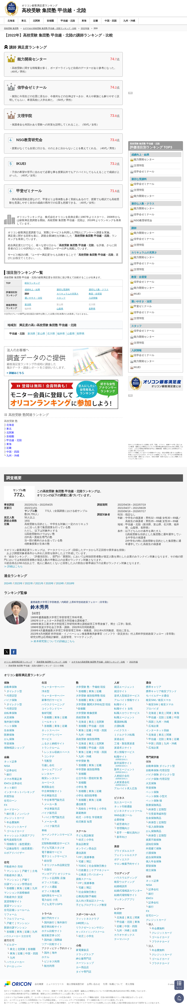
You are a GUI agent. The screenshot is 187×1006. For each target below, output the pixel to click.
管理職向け (123, 828)
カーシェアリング (52, 769)
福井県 (61, 333)
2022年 (29, 583)
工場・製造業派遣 (124, 743)
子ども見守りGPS (52, 904)
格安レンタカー (51, 778)
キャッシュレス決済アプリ (19, 835)
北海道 (10, 424)
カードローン (11, 809)
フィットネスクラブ (87, 918)
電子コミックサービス (54, 856)
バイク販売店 (49, 812)
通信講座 (81, 852)
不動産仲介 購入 (13, 875)
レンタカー (48, 773)
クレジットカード (14, 817)
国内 (46, 952)
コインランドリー (52, 708)
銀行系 (10, 813)
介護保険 (151, 852)
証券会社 (12, 770)
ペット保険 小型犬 (156, 796)
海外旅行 (62, 922)
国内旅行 (49, 922)
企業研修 (119, 819)
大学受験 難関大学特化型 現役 (93, 704)
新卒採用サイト (123, 764)
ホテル (45, 957)
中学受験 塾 (82, 760)
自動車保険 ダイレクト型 (160, 765)
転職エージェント (124, 717)
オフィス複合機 (51, 891)
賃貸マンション (13, 905)
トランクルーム (51, 747)
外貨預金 (9, 796)
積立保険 (151, 870)
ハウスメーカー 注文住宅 (17, 936)
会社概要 (39, 984)
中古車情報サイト (52, 791)
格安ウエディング (124, 881)
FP (80, 857)
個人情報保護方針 (75, 984)
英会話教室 (82, 844)
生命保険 (9, 730)
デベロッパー (14, 966)
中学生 (92, 808)
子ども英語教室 (85, 835)
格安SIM (153, 704)
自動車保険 (10, 686)
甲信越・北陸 (14, 440)
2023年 (18, 583)
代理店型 (12, 695)
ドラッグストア (85, 954)
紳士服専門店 (83, 958)
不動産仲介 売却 (13, 866)
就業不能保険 (153, 839)
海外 (54, 952)
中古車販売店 (49, 795)
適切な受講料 (63, 289)
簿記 (88, 861)
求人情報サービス (124, 752)
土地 (34, 870)
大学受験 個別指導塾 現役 (91, 695)
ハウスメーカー (15, 962)
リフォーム (10, 914)
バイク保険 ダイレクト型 (160, 774)
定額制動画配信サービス (56, 843)
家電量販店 (82, 949)
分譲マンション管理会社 (18, 884)
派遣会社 (119, 739)
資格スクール (83, 878)
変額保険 (151, 865)
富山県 (41, 333)
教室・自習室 (95, 293)
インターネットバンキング (19, 792)
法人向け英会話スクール (90, 900)
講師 (133, 228)
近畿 (9, 447)
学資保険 (9, 743)
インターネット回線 (157, 730)
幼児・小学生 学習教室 (89, 817)
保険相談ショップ (14, 747)
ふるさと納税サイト (53, 743)
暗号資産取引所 (13, 839)
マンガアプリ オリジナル (56, 873)
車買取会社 (48, 786)
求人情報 (129, 984)
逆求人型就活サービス (127, 695)
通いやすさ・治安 (33, 298)
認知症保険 (152, 844)
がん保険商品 (153, 831)
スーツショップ (85, 962)
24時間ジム (82, 923)
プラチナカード (161, 941)
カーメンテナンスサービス (57, 834)
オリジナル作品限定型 (57, 865)
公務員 (82, 874)
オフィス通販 (49, 886)
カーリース (48, 782)
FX (5, 805)
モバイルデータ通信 (157, 695)
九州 (34, 888)
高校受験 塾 (82, 717)
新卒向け (122, 836)
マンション (13, 870)
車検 (44, 830)
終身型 (152, 809)
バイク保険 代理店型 (158, 778)
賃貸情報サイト (13, 901)
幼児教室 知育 (84, 821)
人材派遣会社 (121, 783)
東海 (9, 444)
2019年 (60, 583)
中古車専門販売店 (54, 799)
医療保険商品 (153, 805)
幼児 (81, 839)
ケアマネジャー (100, 870)
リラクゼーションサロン (90, 927)
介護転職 (119, 725)
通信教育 (81, 804)
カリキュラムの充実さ (68, 293)
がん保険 (9, 739)
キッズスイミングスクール (90, 931)
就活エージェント (124, 686)
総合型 (48, 860)
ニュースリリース (55, 984)
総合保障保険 (153, 857)
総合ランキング (32, 283)
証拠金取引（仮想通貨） (21, 848)
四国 (151, 721)
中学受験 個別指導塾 (88, 769)
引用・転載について (113, 984)
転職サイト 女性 (123, 708)
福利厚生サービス (52, 895)
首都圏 (10, 436)
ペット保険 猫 (154, 800)
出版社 (48, 869)
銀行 (9, 774)
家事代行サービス (52, 700)
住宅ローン (10, 800)
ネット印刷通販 (123, 806)
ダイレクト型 (14, 691)
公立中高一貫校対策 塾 (89, 778)
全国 (134, 930)
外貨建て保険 (153, 848)
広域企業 (153, 725)
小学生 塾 (81, 786)
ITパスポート (96, 874)
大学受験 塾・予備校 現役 (91, 686)
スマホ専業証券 (13, 778)
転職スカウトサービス (127, 713)
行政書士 (84, 870)
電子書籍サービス (52, 852)
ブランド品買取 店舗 (53, 878)
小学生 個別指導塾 (86, 795)
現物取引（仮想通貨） (19, 844)
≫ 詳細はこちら (13, 566)
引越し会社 (48, 765)
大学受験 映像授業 (86, 713)
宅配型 (48, 760)
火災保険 (9, 717)
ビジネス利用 (52, 961)
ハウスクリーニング (53, 704)
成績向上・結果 (32, 289)
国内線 (48, 939)
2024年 (8, 583)
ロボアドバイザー (14, 852)
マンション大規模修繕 (17, 892)
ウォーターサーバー (53, 686)
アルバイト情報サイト (127, 700)
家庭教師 (81, 812)
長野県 (92, 308)
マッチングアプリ (124, 899)
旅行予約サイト (51, 918)
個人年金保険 (153, 861)
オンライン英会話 (86, 848)
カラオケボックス (124, 934)
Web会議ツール (123, 815)
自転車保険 (10, 713)
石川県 (51, 333)
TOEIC (82, 865)
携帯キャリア (153, 686)
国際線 (58, 939)
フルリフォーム (15, 918)
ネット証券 (10, 761)
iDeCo (149, 898)
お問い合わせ (93, 984)
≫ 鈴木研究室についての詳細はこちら (52, 641)
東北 (9, 428)
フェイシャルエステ (125, 855)
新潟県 (28, 304)
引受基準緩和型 (157, 813)
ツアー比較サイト (52, 944)
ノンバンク (23, 813)
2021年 (39, 583)
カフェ (45, 838)
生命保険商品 (153, 817)
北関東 (10, 432)
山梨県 (60, 308)
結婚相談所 (120, 886)
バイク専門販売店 (54, 817)
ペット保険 (10, 725)
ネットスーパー (51, 730)
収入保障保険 (156, 826)
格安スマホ (167, 704)
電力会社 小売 (50, 899)
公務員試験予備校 (86, 896)
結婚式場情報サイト (125, 895)
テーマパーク (121, 939)
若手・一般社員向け (128, 832)
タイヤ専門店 (83, 971)
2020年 (49, 583)
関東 (137, 917)
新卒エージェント (124, 770)
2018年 (70, 583)
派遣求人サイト (123, 747)
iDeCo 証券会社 (13, 783)
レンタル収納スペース (57, 752)
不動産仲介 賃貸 (13, 897)
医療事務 (89, 857)
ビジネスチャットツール (128, 810)
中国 (176, 717)
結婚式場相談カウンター (128, 890)
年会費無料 (13, 822)
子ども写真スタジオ (53, 847)
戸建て (26, 870)
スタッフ (61, 298)
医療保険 (9, 734)
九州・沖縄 (12, 455)
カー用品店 (82, 967)
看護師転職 (120, 721)
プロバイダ (152, 708)
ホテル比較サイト (52, 931)
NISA (7, 765)
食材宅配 (47, 713)
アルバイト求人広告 (125, 788)
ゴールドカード (15, 831)
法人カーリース (123, 802)
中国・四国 (12, 451)
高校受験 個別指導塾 (88, 739)
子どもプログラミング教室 (91, 904)
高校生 (82, 808)
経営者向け (123, 824)
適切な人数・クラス (98, 289)
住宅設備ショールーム (17, 910)
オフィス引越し (51, 882)
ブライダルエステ (124, 850)
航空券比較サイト (52, 926)
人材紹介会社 (121, 777)
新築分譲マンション (15, 927)
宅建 (81, 861)
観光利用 (49, 965)
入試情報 (93, 298)
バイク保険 (10, 700)
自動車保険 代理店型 (158, 770)
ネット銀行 (10, 787)
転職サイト (120, 704)
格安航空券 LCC (51, 935)
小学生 (103, 808)
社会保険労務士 (98, 865)
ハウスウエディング (125, 877)
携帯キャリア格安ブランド (161, 691)
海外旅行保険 (11, 721)
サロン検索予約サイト (127, 863)
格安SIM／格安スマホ (158, 700)
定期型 (162, 809)
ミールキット (49, 721)
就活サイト (120, 691)
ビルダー (12, 944)
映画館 (118, 913)
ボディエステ (121, 859)
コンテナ (49, 756)
